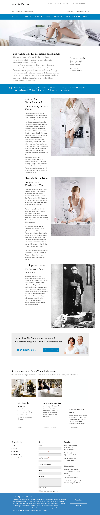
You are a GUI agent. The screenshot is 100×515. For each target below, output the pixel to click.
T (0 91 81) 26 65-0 (62, 3)
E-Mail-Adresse (43, 435)
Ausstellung (80, 11)
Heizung (19, 11)
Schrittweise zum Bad (52, 390)
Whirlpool (28, 17)
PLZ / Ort (41, 454)
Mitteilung (41, 460)
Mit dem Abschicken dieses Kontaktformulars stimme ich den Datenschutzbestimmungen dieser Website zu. (49, 477)
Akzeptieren (78, 500)
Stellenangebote (18, 440)
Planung (21, 410)
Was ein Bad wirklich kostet (78, 392)
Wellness (15, 16)
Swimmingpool (57, 17)
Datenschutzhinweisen (39, 510)
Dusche (67, 17)
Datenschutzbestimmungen (46, 485)
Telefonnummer (43, 441)
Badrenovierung (50, 410)
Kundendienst (28, 11)
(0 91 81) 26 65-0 (26, 330)
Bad (13, 11)
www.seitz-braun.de (70, 444)
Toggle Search (88, 3)
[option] (50, 33)
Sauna (48, 17)
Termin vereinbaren (50, 330)
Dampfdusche (38, 17)
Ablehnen (78, 505)
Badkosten (74, 410)
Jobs (87, 11)
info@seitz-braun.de (79, 3)
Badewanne (76, 17)
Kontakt (50, 3)
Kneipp (85, 17)
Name (40, 429)
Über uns (70, 11)
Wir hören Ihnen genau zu (24, 392)
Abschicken (43, 490)
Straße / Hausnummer (45, 448)
